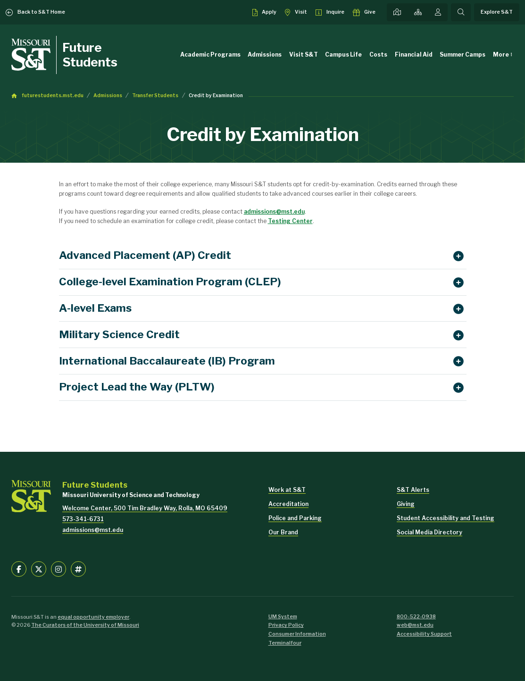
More (501, 54)
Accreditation (288, 503)
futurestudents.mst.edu (52, 95)
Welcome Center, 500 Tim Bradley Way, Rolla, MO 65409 (144, 508)
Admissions (265, 54)
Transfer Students (155, 95)
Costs (378, 54)
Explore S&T (497, 12)
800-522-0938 (416, 617)
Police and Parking (295, 518)
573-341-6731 (83, 519)
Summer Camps (462, 54)
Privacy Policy (286, 625)
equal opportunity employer (93, 617)
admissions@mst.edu (274, 211)
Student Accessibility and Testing (445, 518)
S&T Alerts (413, 489)
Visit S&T (303, 54)
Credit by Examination (216, 95)
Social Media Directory (429, 532)
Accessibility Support (424, 634)
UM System (282, 617)
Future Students (89, 54)
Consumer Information (297, 634)
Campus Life (343, 54)
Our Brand (283, 532)
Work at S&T (287, 489)
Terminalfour (284, 643)
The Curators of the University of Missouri (85, 625)
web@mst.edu (415, 625)
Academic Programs (210, 54)
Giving (406, 503)
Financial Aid (414, 54)
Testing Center (290, 220)
